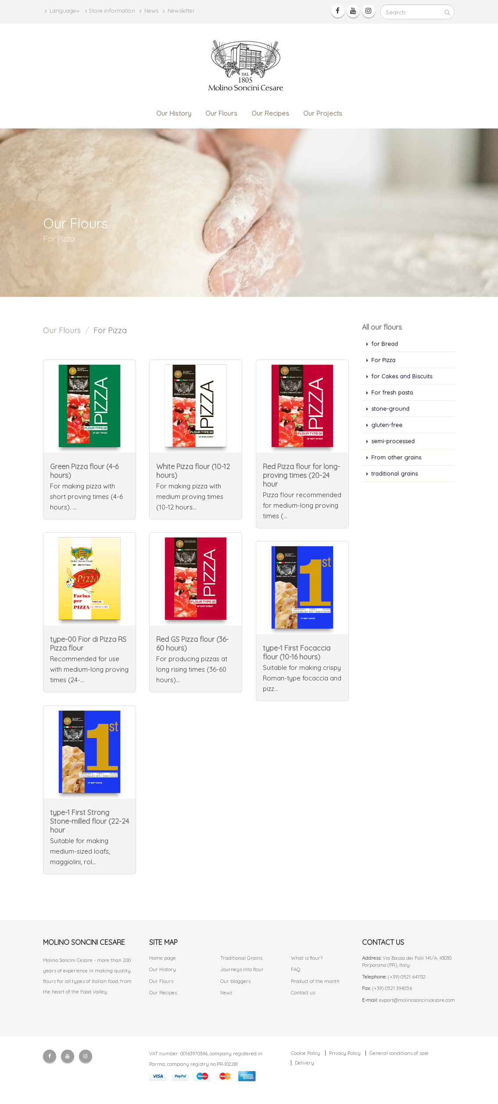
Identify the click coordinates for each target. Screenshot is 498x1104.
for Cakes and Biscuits (401, 376)
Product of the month (315, 981)
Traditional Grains (241, 958)
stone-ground (390, 408)
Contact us (303, 993)
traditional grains (394, 473)
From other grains (396, 457)
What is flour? (306, 958)
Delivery (304, 1063)
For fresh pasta (392, 392)
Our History (173, 113)
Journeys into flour (242, 969)
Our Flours (221, 113)
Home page (162, 958)
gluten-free (386, 424)
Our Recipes (270, 113)
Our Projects (322, 113)
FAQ (296, 969)
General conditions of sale (399, 1053)
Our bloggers (235, 981)
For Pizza (383, 359)
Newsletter (179, 10)
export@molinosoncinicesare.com (417, 1000)
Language (62, 10)
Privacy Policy (345, 1053)
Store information (110, 10)
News (149, 10)
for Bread (384, 343)
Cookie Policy (305, 1053)
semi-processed (393, 441)
